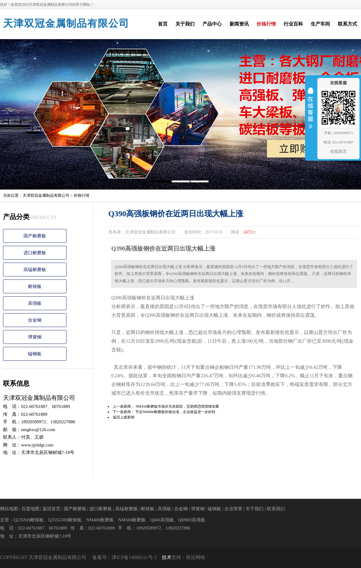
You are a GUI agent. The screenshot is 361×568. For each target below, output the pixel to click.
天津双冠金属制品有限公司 (66, 23)
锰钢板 (35, 353)
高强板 (35, 303)
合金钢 (35, 320)
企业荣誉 (233, 508)
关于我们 (254, 508)
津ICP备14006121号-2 (134, 557)
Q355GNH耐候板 (65, 519)
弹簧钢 (35, 337)
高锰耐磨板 (34, 269)
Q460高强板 (162, 519)
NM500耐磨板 (132, 519)
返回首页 (51, 508)
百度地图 (30, 508)
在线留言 (338, 151)
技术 (166, 557)
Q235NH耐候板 (29, 519)
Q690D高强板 (191, 519)
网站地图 (9, 508)
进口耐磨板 (34, 252)
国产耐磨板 (34, 235)
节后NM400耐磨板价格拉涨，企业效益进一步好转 (175, 412)
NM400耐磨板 (100, 519)
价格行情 (81, 195)
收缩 (310, 112)
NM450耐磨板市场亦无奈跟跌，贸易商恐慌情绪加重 (177, 406)
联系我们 (276, 508)
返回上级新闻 (123, 417)
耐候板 (35, 286)
